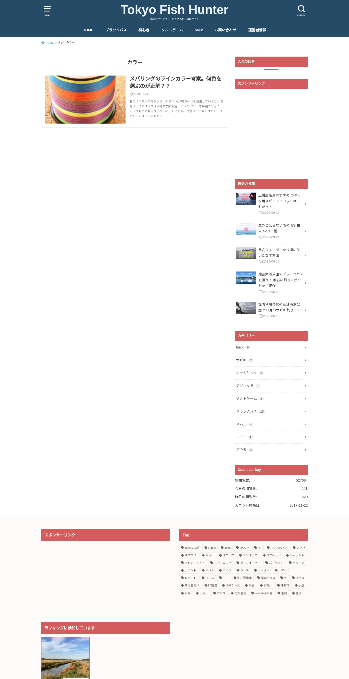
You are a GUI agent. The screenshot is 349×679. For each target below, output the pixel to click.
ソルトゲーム (172, 30)
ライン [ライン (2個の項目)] (227, 570)
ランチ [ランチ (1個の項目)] (244, 570)
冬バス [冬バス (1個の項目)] (300, 578)
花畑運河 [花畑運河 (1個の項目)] (240, 593)
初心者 (143, 30)
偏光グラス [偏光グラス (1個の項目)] (268, 578)
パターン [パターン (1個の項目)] (298, 563)
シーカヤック (250, 373)
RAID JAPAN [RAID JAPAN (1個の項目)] (278, 548)
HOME (88, 30)
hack (199, 30)
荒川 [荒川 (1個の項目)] (284, 593)
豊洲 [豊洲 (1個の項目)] (298, 593)
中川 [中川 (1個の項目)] (226, 578)
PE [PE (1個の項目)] (260, 548)
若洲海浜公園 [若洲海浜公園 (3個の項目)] (263, 593)
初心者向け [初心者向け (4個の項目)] (192, 585)
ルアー (244, 437)
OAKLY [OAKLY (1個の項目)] (244, 548)
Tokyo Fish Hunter (175, 10)
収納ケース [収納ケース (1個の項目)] (233, 585)
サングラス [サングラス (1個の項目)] (250, 555)
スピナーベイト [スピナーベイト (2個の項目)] (195, 563)
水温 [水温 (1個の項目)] (301, 585)
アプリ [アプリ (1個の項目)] (300, 548)
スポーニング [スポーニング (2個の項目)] (222, 563)
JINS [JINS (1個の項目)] (227, 548)
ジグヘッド (248, 386)
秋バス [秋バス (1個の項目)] (221, 593)
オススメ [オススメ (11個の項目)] (190, 555)
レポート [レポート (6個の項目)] (190, 578)
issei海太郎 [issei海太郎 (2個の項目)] (192, 548)
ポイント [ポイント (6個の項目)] (190, 570)
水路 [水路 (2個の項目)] (187, 593)
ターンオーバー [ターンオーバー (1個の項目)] (250, 563)
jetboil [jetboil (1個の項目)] (212, 548)
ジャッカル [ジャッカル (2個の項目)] (297, 555)
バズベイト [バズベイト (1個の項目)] (276, 563)
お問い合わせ (225, 30)
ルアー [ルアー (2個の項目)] (282, 570)
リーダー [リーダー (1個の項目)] (264, 570)
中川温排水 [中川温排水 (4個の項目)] (244, 578)
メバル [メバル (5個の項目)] (209, 570)
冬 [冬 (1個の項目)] (285, 578)
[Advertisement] (271, 134)
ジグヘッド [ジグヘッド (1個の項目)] (273, 555)
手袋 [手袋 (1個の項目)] (251, 585)
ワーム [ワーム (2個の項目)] (209, 578)
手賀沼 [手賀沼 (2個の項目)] (285, 585)
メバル (244, 424)
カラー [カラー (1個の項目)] (209, 555)
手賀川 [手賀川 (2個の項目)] (267, 585)
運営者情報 (257, 30)
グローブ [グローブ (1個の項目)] (228, 555)
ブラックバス (116, 30)
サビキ (244, 360)
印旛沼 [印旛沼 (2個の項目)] (212, 585)
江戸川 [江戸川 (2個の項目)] (203, 593)
